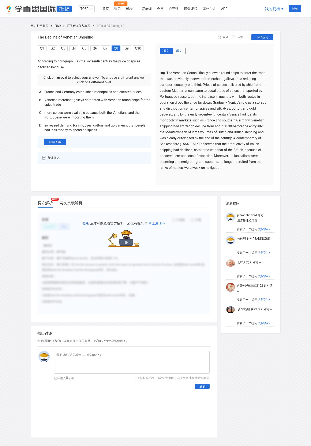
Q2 (52, 48)
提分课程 (190, 9)
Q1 (42, 48)
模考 (129, 9)
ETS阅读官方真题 (78, 26)
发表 (202, 386)
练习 (117, 9)
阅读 (58, 26)
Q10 (138, 48)
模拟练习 (262, 37)
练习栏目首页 (40, 26)
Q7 (105, 48)
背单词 (147, 9)
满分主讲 (209, 9)
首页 (105, 9)
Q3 (63, 48)
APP (224, 9)
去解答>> (264, 229)
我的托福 (272, 9)
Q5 (84, 48)
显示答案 (55, 142)
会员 (160, 9)
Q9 (126, 48)
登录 (295, 8)
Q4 (74, 48)
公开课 (174, 9)
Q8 (116, 48)
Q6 (95, 48)
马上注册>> (156, 223)
